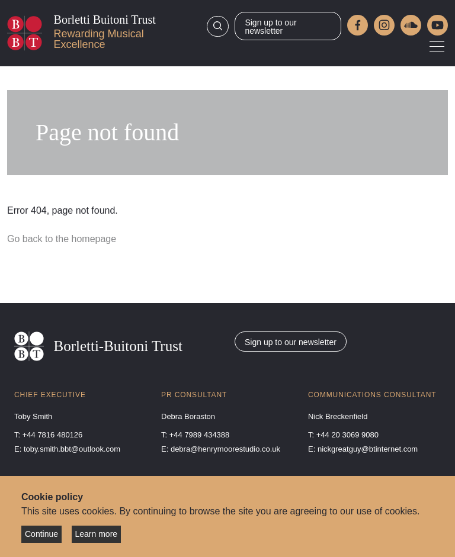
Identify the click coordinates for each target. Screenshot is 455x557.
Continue (41, 534)
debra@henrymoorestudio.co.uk (225, 449)
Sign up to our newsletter (270, 27)
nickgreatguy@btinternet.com (368, 449)
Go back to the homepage (61, 239)
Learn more (96, 534)
